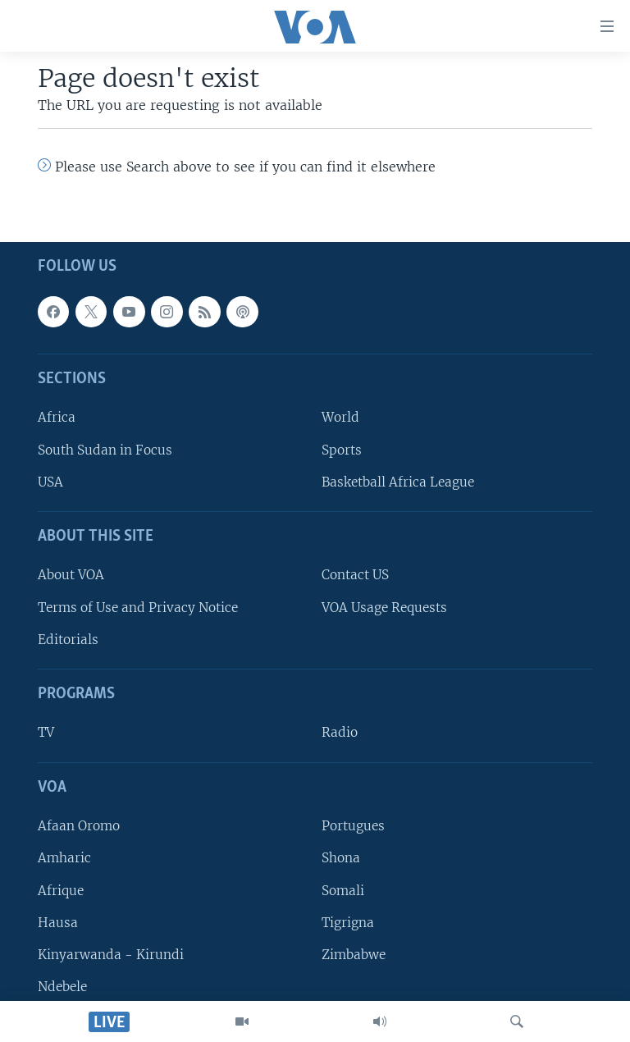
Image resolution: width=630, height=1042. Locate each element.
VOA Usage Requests (384, 607)
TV (46, 733)
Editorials (68, 639)
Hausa (58, 922)
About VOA (71, 575)
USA (50, 482)
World (340, 418)
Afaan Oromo (79, 826)
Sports (342, 450)
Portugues (353, 826)
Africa (56, 418)
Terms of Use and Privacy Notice (138, 607)
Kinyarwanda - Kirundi (111, 954)
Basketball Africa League (398, 482)
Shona (341, 858)
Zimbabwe (354, 954)
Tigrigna (348, 922)
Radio (340, 733)
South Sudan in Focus (105, 450)
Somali (343, 890)
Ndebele (62, 986)
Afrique (61, 890)
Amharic (64, 858)
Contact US (355, 575)
